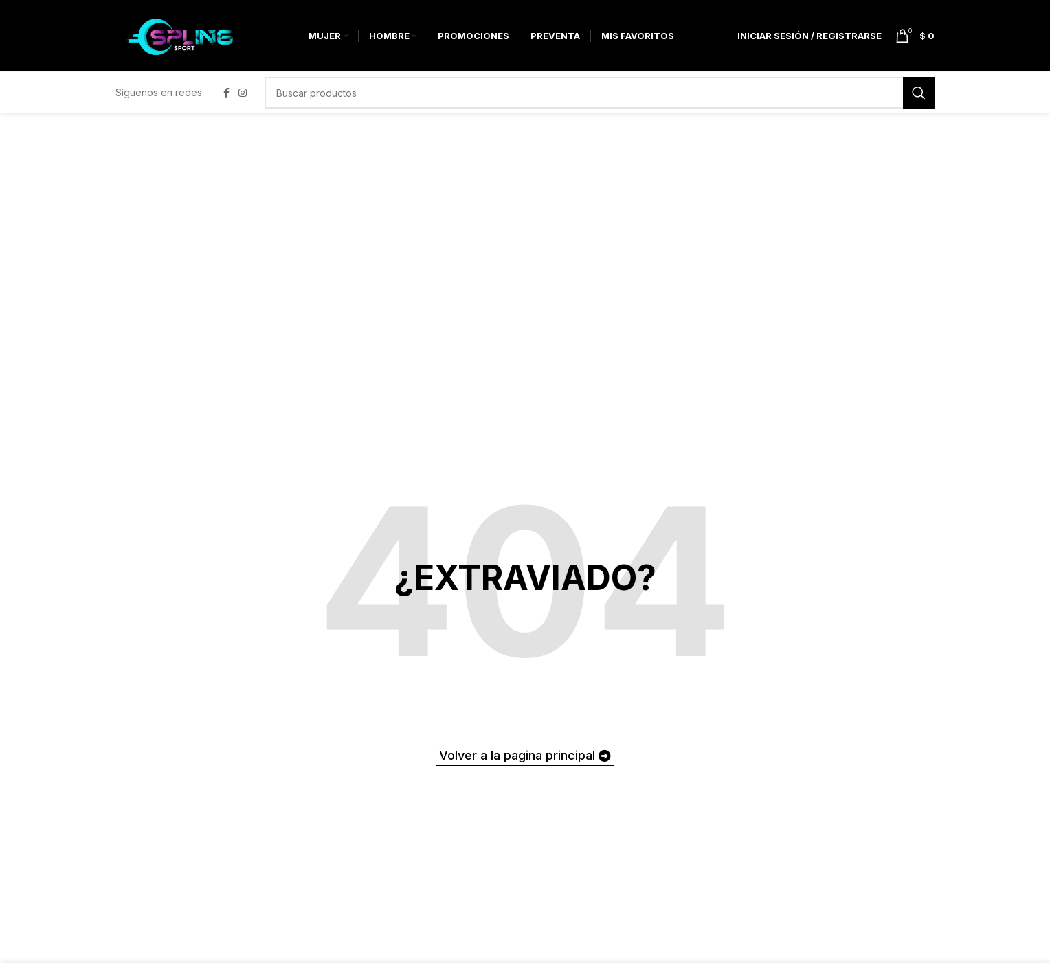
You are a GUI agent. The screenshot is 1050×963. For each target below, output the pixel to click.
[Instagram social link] (242, 100)
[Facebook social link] (226, 100)
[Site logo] (187, 38)
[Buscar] (600, 100)
